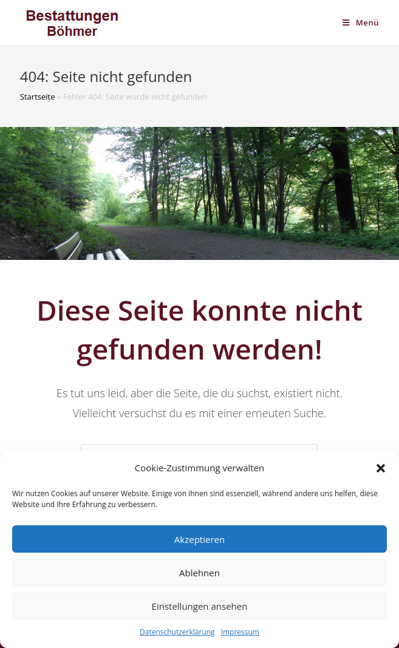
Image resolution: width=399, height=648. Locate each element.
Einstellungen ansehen (200, 606)
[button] (381, 468)
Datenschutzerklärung (177, 632)
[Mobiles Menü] (361, 22)
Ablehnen (199, 573)
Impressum (240, 632)
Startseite (37, 96)
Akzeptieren (199, 539)
